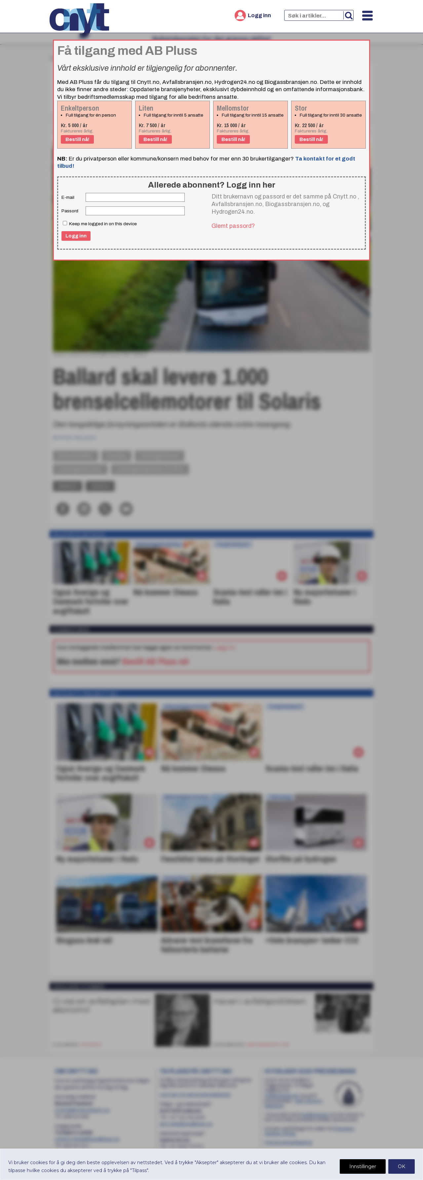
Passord (69, 210)
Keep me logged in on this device (100, 223)
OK (401, 1166)
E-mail (67, 197)
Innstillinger (362, 1166)
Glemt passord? (233, 226)
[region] (211, 1164)
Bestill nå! (77, 139)
